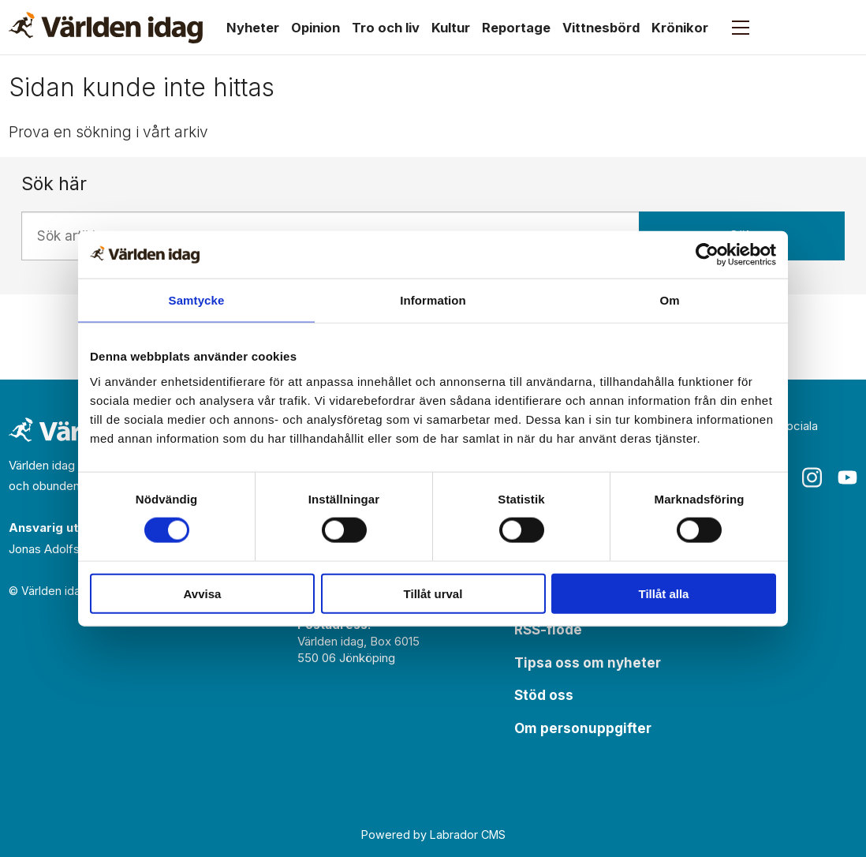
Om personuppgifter (582, 728)
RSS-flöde (548, 630)
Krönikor (679, 28)
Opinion (315, 28)
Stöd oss (543, 695)
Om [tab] (669, 300)
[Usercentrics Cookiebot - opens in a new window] (707, 255)
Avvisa (203, 593)
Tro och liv (386, 28)
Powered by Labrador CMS (433, 834)
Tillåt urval (433, 593)
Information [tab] (433, 300)
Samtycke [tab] (197, 300)
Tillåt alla (664, 593)
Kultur (450, 28)
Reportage (516, 28)
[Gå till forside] (106, 27)
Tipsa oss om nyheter (587, 663)
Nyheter (252, 28)
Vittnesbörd (601, 28)
